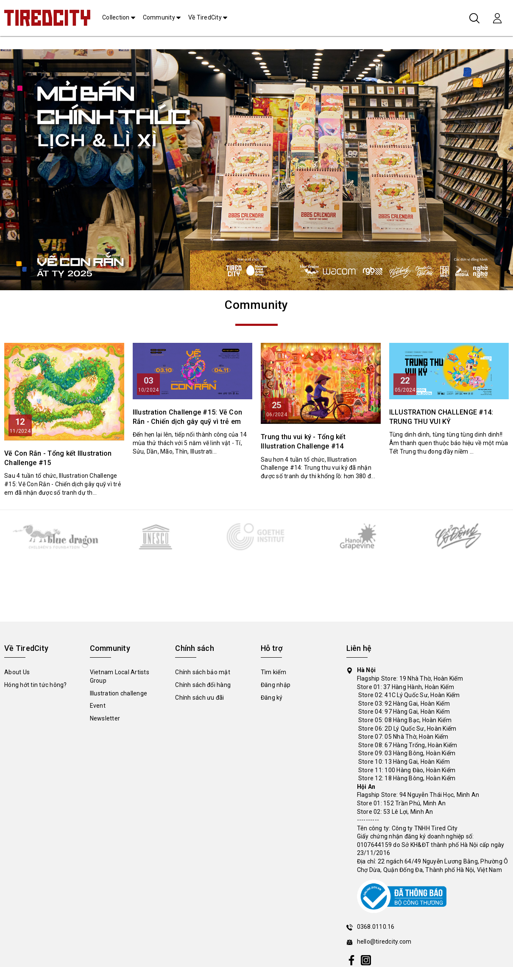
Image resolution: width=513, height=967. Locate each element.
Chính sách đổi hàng (203, 684)
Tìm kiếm (273, 672)
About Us (17, 672)
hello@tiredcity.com (384, 941)
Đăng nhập (275, 684)
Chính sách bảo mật (202, 672)
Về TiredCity (205, 17)
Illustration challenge (119, 693)
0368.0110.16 (376, 926)
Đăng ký (272, 697)
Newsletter (105, 718)
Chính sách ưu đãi (199, 697)
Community (159, 17)
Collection (116, 17)
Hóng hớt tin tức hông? (35, 684)
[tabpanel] (256, 169)
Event (98, 705)
